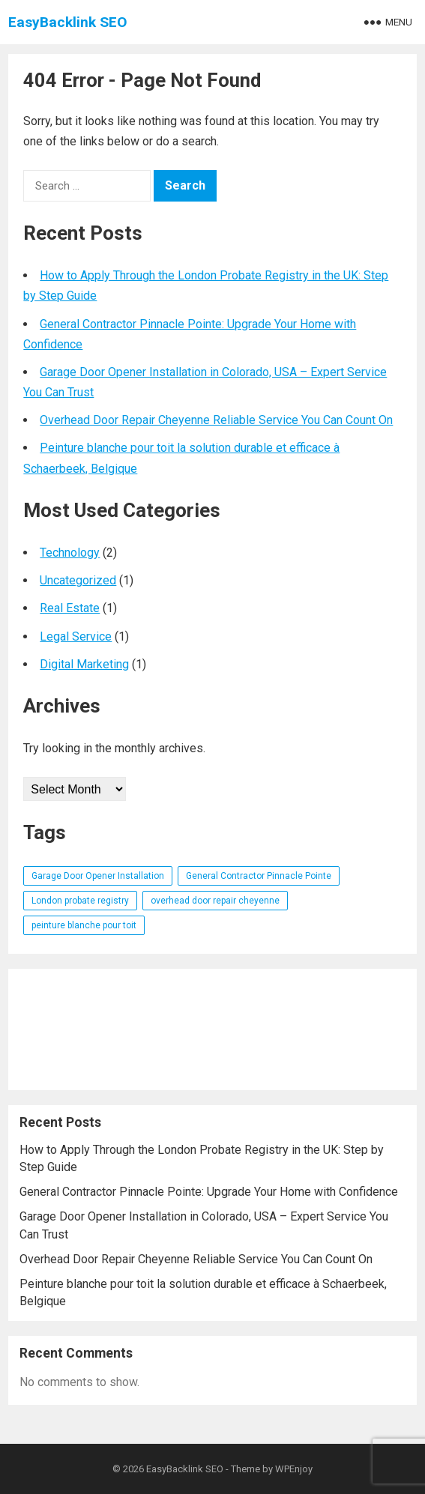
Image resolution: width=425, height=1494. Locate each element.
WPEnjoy (294, 1469)
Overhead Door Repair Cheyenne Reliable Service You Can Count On (216, 420)
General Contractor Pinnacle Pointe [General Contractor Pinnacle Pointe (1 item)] (258, 876)
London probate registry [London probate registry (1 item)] (80, 900)
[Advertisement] (212, 1029)
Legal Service (76, 636)
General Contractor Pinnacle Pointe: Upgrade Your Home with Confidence (208, 1192)
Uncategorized (78, 580)
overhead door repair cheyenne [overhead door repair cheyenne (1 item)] (215, 900)
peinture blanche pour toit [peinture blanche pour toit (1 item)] (83, 925)
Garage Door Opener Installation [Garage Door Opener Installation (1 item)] (97, 876)
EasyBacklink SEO (67, 22)
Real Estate (70, 608)
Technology (70, 552)
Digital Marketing (84, 664)
